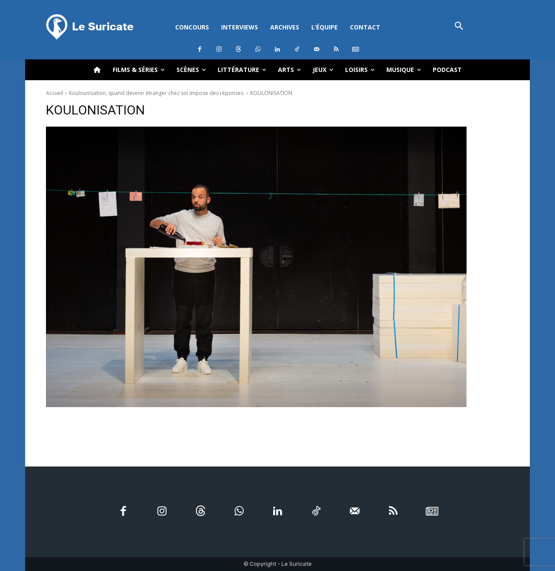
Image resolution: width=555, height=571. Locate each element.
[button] (459, 26)
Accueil (54, 93)
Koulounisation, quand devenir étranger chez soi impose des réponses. (157, 93)
